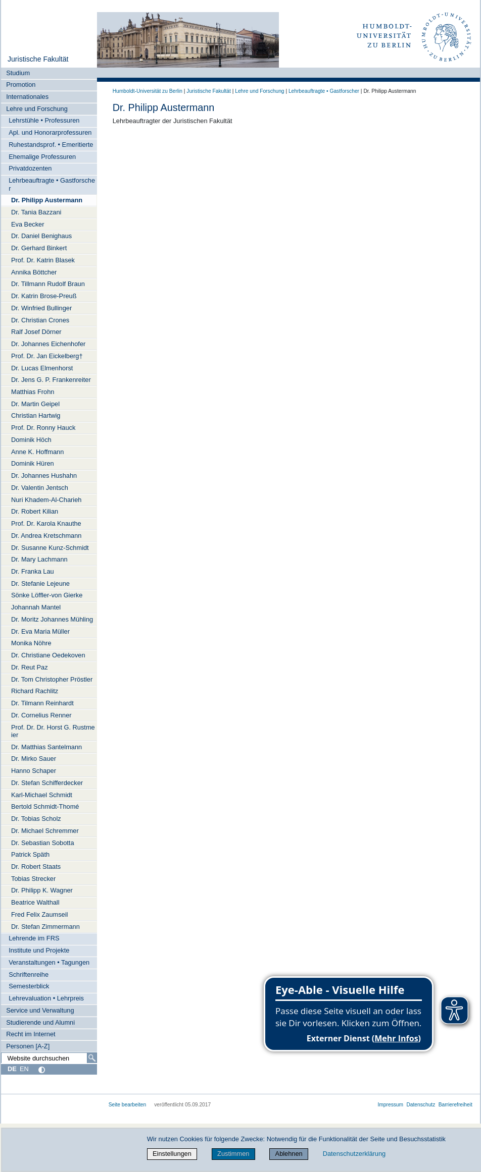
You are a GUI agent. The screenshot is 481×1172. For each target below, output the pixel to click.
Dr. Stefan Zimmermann (45, 926)
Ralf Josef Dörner (36, 332)
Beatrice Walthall (35, 902)
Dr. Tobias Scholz (36, 818)
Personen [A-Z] (28, 1046)
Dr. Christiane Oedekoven (48, 655)
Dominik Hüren (32, 463)
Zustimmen (233, 1153)
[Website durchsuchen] (49, 1058)
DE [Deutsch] (12, 1069)
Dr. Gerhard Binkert (39, 248)
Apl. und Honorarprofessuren (50, 132)
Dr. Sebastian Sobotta (42, 843)
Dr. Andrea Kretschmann (46, 535)
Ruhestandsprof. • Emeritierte (51, 144)
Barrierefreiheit (455, 1104)
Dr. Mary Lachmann (39, 559)
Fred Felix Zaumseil (39, 914)
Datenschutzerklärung (354, 1153)
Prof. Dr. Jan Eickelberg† (47, 356)
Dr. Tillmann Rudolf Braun (48, 284)
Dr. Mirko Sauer (33, 758)
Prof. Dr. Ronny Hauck (43, 427)
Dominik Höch (31, 439)
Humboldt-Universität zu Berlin (147, 91)
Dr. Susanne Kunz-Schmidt (50, 547)
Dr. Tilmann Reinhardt (42, 703)
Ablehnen (289, 1153)
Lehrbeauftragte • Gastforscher (52, 184)
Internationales (27, 96)
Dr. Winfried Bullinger (41, 308)
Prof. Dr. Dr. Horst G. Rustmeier (53, 731)
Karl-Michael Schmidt (41, 795)
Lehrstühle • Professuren (44, 120)
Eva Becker (27, 224)
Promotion (20, 84)
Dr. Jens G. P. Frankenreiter (51, 379)
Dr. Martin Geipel (35, 404)
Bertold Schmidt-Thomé (45, 806)
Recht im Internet (30, 1034)
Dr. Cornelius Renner (41, 715)
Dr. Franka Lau (32, 571)
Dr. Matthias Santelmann (46, 747)
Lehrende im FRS (34, 938)
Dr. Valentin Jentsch (39, 487)
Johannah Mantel (36, 607)
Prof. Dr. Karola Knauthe (46, 523)
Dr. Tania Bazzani (36, 212)
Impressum (390, 1104)
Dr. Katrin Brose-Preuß (43, 296)
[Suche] (92, 1058)
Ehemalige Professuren (42, 156)
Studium (18, 73)
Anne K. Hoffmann (37, 452)
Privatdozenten (30, 168)
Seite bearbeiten (128, 1104)
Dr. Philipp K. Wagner (42, 890)
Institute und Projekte (39, 950)
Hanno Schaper (33, 770)
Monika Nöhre (31, 643)
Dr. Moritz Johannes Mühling (52, 619)
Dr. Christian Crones (40, 320)
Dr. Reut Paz (29, 667)
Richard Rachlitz (34, 691)
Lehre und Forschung (37, 109)
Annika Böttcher (34, 272)
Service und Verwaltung (40, 1010)
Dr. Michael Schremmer (45, 830)
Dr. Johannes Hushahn (44, 475)
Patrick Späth (30, 854)
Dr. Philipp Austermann (46, 200)
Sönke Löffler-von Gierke (46, 595)
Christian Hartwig (35, 415)
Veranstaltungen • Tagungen (49, 962)
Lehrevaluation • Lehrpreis (46, 998)
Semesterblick (29, 986)
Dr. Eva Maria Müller (40, 631)
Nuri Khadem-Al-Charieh (46, 500)
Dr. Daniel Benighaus (41, 236)
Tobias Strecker (33, 878)
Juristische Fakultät (38, 59)
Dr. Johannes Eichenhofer (48, 344)
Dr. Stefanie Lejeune (40, 583)
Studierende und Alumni (40, 1022)
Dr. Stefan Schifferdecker (47, 783)
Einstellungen (172, 1153)
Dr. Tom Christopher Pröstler (51, 679)
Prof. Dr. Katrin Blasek (43, 260)
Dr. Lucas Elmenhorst (42, 368)
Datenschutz (420, 1104)
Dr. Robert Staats (36, 866)
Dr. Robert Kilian (34, 511)
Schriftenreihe (29, 974)
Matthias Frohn (32, 392)
